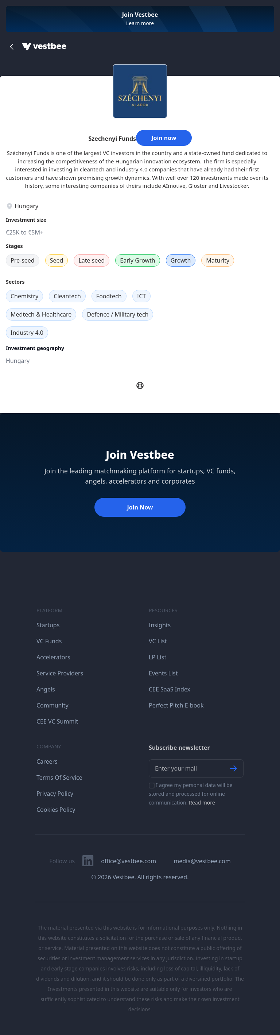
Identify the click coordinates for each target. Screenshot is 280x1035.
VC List (158, 641)
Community (52, 705)
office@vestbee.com (128, 861)
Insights (160, 625)
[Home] (44, 46)
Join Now (140, 507)
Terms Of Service (59, 778)
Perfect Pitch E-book (176, 705)
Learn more (140, 23)
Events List (163, 673)
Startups (47, 625)
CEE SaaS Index (169, 689)
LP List (157, 657)
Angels (45, 689)
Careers (47, 761)
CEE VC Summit (57, 721)
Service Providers (59, 673)
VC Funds (49, 641)
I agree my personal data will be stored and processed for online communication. (191, 794)
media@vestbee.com (202, 861)
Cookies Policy (55, 810)
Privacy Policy (54, 794)
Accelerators (53, 657)
